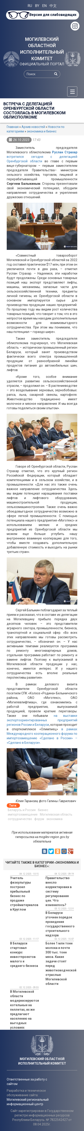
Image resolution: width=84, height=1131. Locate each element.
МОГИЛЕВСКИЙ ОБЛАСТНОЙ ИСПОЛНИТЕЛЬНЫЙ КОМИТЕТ (42, 49)
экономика (54, 819)
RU (30, 6)
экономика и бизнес (41, 131)
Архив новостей (33, 127)
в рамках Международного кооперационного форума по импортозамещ (42, 733)
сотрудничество (20, 819)
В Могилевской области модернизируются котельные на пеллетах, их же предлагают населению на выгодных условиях (24, 1009)
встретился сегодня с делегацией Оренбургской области (42, 156)
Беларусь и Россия (22, 810)
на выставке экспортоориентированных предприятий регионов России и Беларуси (42, 720)
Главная (13, 127)
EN (44, 6)
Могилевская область (56, 814)
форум (39, 819)
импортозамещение (23, 814)
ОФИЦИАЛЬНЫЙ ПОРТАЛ (42, 64)
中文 (53, 6)
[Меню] (72, 91)
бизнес (43, 810)
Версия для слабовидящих (52, 15)
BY (37, 6)
